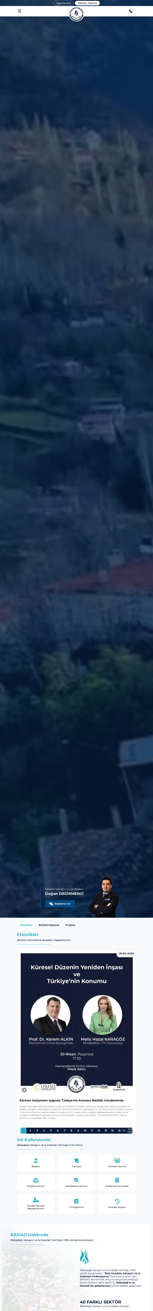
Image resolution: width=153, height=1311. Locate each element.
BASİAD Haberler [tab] (49, 925)
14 (112, 1130)
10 (85, 1130)
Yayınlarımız (63, 3)
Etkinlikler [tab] (26, 925)
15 (119, 1130)
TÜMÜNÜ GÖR (132, 1130)
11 (92, 1130)
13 (105, 1130)
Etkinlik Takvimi (87, 3)
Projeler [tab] (70, 925)
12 (99, 1130)
